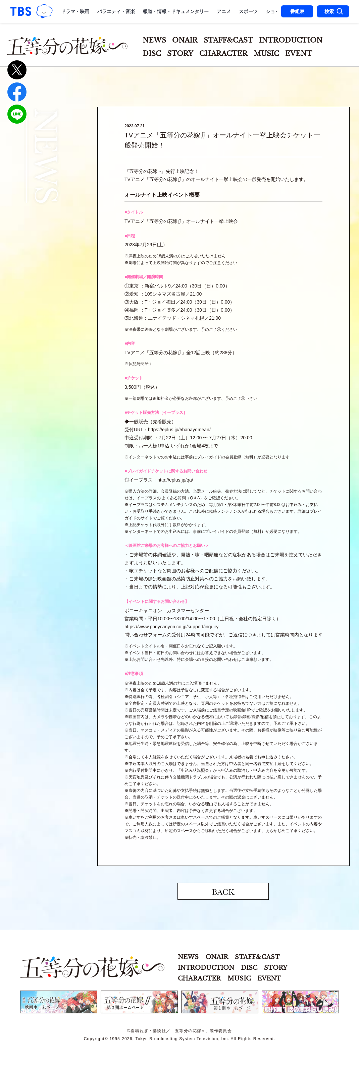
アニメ (224, 11)
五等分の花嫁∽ (92, 967)
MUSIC (266, 54)
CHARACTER (223, 54)
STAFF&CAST (228, 40)
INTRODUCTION (290, 40)
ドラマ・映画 (75, 11)
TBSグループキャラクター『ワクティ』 (44, 11)
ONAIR (185, 40)
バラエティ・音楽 (116, 11)
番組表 (297, 11)
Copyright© (96, 1038)
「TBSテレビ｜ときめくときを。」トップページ (21, 11)
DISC (152, 54)
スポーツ (248, 11)
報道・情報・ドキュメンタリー (176, 11)
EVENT (298, 54)
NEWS (154, 40)
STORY (180, 54)
